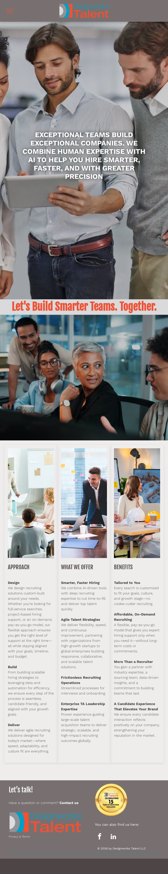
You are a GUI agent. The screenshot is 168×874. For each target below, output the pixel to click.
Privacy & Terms (19, 836)
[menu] (9, 10)
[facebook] (99, 837)
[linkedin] (113, 837)
